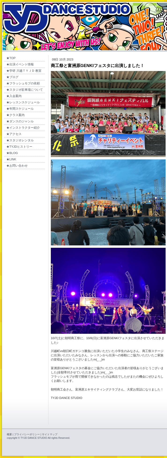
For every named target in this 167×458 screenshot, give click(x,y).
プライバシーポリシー (27, 434)
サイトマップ (49, 434)
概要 (9, 434)
